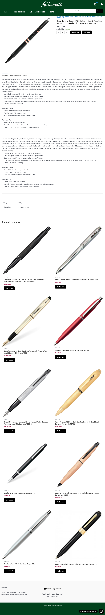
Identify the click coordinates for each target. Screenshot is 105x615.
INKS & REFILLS (20, 12)
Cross (80, 16)
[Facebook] (47, 589)
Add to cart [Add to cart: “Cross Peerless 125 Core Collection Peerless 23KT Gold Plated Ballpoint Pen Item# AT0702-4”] (60, 431)
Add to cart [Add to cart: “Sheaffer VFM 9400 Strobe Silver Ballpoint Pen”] (9, 571)
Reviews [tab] (25, 75)
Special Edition (93, 16)
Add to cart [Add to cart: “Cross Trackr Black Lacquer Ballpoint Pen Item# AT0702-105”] (60, 571)
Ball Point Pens (60, 16)
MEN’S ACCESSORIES (38, 12)
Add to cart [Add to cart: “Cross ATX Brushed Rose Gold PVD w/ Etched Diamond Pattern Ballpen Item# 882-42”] (60, 502)
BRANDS (7, 12)
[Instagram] (57, 589)
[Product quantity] (62, 32)
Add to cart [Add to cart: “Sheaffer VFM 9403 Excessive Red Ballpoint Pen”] (60, 357)
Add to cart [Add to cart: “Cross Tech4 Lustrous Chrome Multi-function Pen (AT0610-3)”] (60, 286)
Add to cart (75, 32)
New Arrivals (85, 16)
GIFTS (53, 12)
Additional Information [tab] (15, 75)
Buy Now (87, 32)
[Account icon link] (101, 4)
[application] (10, 12)
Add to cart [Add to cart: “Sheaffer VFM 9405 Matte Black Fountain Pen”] (9, 500)
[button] (83, 14)
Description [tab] (5, 75)
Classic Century (74, 16)
